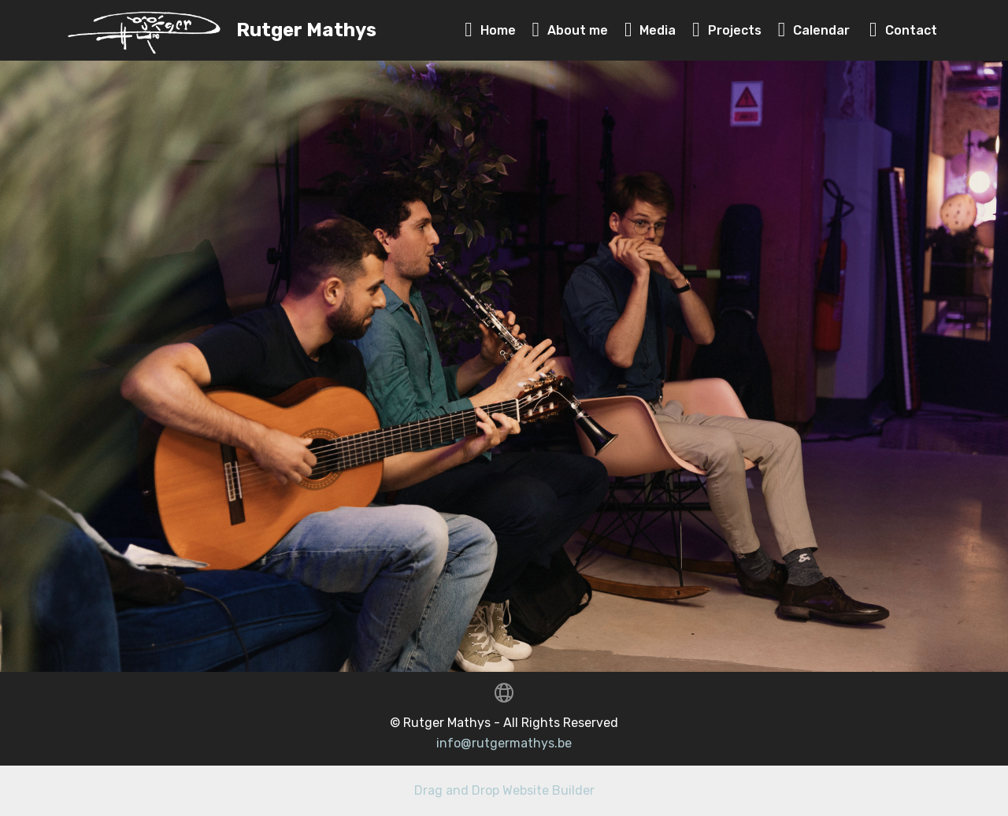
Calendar (816, 30)
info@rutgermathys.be (504, 743)
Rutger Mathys (306, 30)
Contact (903, 30)
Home (490, 30)
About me (570, 30)
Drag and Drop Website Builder (504, 790)
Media (650, 30)
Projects (727, 30)
